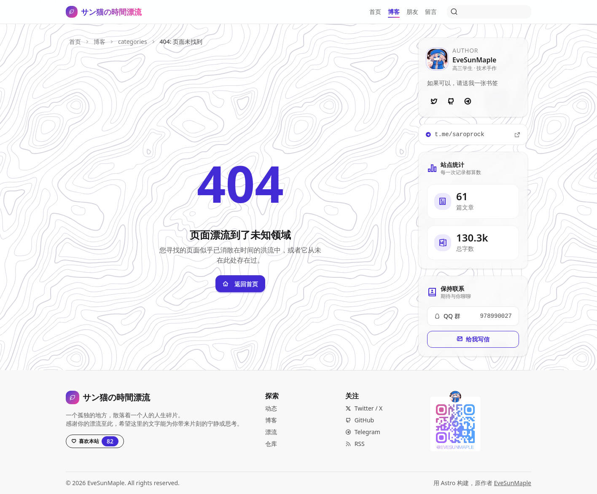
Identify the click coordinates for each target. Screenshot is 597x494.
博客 (99, 42)
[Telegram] (467, 101)
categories (132, 42)
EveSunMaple (512, 483)
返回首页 (240, 283)
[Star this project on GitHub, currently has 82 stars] (95, 441)
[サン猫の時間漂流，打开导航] (104, 12)
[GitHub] (450, 101)
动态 (271, 408)
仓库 (271, 444)
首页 (75, 42)
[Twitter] (434, 101)
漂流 (271, 432)
